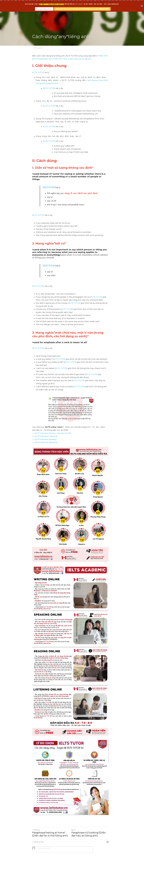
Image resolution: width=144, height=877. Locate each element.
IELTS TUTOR (38, 72)
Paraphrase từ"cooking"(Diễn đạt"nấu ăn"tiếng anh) (90, 847)
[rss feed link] (111, 854)
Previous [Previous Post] (36, 842)
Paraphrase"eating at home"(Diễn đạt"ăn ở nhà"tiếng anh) (50, 847)
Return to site (37, 854)
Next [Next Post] (75, 842)
